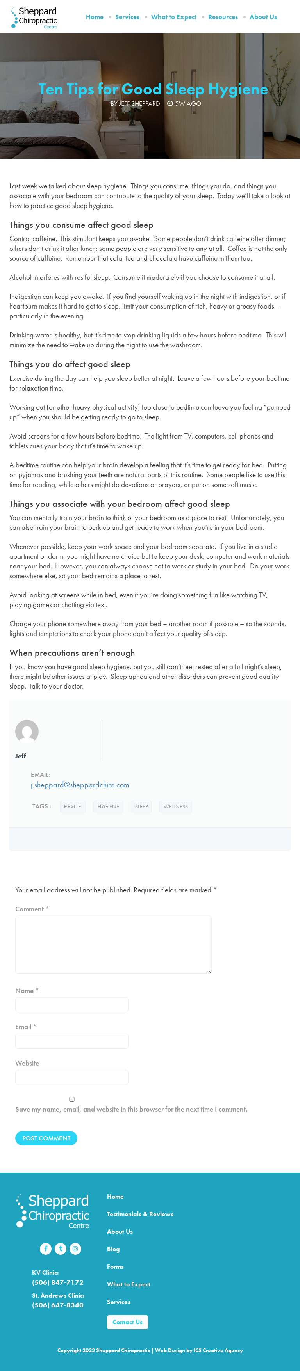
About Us (263, 16)
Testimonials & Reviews (140, 1214)
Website (27, 1062)
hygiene (108, 806)
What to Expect (173, 16)
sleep (141, 806)
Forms (115, 1267)
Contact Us (127, 1322)
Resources (223, 16)
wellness (176, 806)
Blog (113, 1249)
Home (95, 16)
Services (127, 16)
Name (27, 990)
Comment (32, 908)
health (73, 806)
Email (26, 1026)
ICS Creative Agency (218, 1350)
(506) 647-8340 (58, 1304)
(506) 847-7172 (58, 1282)
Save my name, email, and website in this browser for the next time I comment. (131, 1109)
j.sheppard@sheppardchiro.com (80, 785)
